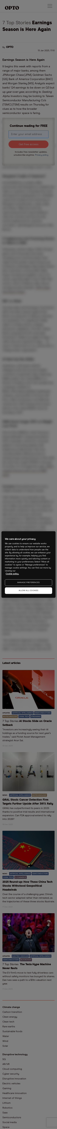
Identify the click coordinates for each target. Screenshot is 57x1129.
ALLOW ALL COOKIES (28, 590)
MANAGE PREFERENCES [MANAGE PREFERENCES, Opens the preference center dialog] (28, 582)
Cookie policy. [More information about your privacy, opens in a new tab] (12, 574)
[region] (28, 564)
